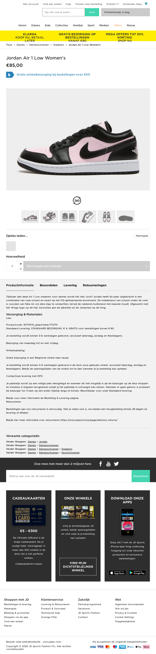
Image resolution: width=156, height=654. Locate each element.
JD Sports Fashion (89, 612)
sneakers (67, 449)
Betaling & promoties (16, 612)
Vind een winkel (52, 4)
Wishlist (111, 4)
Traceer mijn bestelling (88, 4)
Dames (35, 25)
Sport (91, 25)
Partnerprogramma (89, 604)
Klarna (8, 625)
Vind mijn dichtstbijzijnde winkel (78, 566)
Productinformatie (20, 285)
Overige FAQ (49, 617)
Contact (83, 617)
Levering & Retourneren (55, 604)
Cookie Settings (124, 617)
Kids (47, 25)
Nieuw (131, 25)
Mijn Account (31, 4)
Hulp (68, 4)
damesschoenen (48, 445)
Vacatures (84, 608)
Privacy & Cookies (126, 612)
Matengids (142, 235)
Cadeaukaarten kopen (28, 563)
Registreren (140, 476)
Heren (22, 25)
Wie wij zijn (121, 608)
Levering (70, 285)
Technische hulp (50, 612)
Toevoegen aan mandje (43, 266)
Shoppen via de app (16, 617)
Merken (104, 25)
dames (32, 441)
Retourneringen (94, 285)
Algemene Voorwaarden (129, 604)
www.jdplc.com (51, 641)
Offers (118, 25)
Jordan (43, 441)
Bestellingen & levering (17, 604)
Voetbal (78, 25)
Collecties (61, 25)
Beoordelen (48, 285)
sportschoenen (71, 452)
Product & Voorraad (53, 608)
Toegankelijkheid (125, 621)
